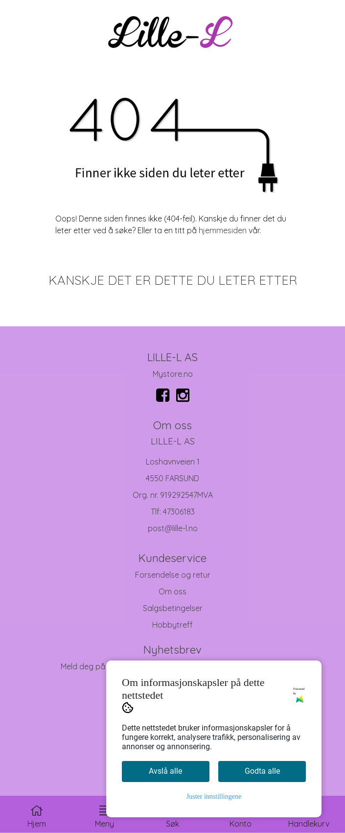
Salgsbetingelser (173, 608)
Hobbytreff (172, 625)
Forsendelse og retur (172, 575)
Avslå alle (165, 771)
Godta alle (262, 771)
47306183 (179, 511)
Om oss (172, 591)
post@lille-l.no (173, 528)
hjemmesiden (223, 230)
